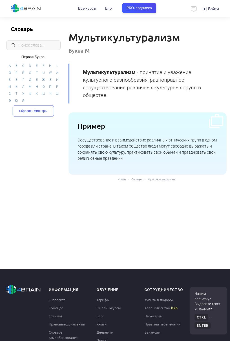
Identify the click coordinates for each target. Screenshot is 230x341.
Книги (102, 324)
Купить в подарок (159, 300)
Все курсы (87, 8)
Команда (56, 308)
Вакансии (152, 332)
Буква (79, 50)
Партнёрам (153, 316)
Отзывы (55, 316)
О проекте (57, 300)
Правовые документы (67, 324)
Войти (213, 9)
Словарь (22, 28)
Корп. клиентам (161, 308)
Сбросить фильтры (33, 111)
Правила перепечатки (162, 324)
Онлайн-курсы (109, 308)
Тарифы (103, 300)
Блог (109, 8)
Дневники (105, 332)
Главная (33, 8)
